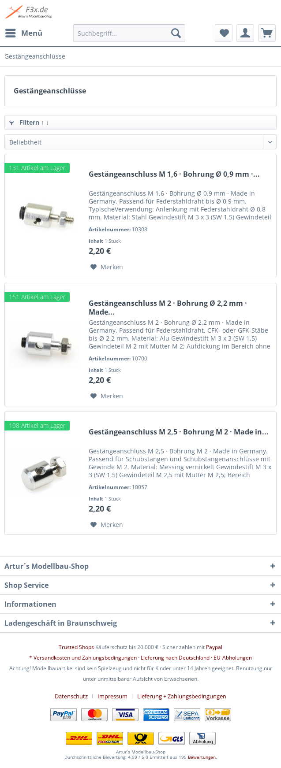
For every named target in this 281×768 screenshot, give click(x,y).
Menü (23, 32)
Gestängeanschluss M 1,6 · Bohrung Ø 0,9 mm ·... (174, 174)
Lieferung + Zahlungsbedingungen (181, 696)
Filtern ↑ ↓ (29, 122)
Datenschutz (71, 696)
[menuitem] (23, 33)
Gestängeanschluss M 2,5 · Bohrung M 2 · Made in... (179, 432)
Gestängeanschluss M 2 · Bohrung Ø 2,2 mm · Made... (168, 307)
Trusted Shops (76, 647)
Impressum (112, 696)
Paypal (214, 647)
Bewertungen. (202, 757)
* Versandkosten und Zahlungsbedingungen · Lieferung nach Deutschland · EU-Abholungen (140, 657)
